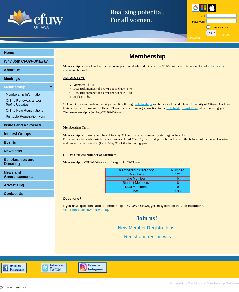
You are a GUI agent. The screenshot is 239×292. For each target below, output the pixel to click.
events (67, 70)
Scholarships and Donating (19, 161)
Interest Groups (17, 134)
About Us (12, 70)
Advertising (14, 185)
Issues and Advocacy (22, 125)
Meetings (12, 78)
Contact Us (13, 194)
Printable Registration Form (26, 116)
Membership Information (24, 94)
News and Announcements (18, 174)
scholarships (143, 104)
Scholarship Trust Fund (181, 108)
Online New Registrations (24, 110)
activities (214, 66)
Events (10, 142)
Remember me (220, 27)
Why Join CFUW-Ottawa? (26, 61)
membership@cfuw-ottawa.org (85, 210)
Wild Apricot (197, 283)
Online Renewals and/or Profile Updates (23, 102)
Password (197, 21)
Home (9, 53)
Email (200, 16)
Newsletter (13, 151)
